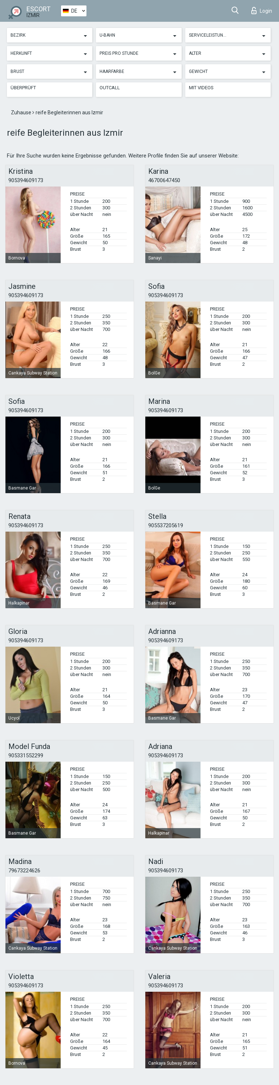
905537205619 (165, 525)
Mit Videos (201, 87)
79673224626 (24, 870)
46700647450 (164, 180)
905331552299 (25, 755)
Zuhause (21, 112)
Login (261, 11)
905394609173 (25, 180)
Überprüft (23, 87)
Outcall (110, 87)
